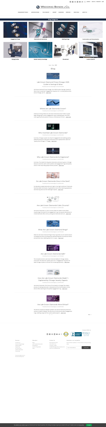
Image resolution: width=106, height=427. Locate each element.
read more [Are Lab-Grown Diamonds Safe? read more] (66, 262)
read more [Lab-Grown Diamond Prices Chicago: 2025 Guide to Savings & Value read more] (48, 92)
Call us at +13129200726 (54, 348)
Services (69, 12)
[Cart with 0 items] (103, 1)
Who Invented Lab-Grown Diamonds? (53, 133)
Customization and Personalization (90, 39)
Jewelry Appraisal (19, 349)
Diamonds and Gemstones (40, 39)
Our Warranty (18, 348)
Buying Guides (15, 59)
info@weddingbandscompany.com (57, 346)
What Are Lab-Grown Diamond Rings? (53, 230)
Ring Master (35, 345)
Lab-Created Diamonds (37, 344)
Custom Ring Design (19, 344)
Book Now (77, 12)
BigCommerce (22, 355)
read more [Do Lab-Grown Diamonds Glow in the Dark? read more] (60, 189)
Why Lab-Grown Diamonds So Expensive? (53, 157)
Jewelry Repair (18, 345)
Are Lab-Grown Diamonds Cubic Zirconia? (53, 205)
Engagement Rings (23, 12)
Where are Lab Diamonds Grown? (53, 109)
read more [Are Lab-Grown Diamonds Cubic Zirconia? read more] (68, 213)
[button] (15, 30)
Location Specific (91, 59)
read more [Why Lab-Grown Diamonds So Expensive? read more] (61, 165)
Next (89, 314)
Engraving (17, 346)
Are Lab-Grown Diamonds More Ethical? (53, 304)
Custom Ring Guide (36, 346)
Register (98, 1)
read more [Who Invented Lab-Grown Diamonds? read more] (53, 141)
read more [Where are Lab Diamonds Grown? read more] (68, 117)
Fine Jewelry (46, 12)
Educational (66, 59)
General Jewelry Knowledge (40, 59)
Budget (54, 12)
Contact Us (17, 342)
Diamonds (61, 12)
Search (88, 1)
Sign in (93, 1)
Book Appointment (53, 342)
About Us (85, 12)
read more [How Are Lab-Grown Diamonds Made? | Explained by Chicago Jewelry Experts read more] (64, 288)
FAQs (33, 348)
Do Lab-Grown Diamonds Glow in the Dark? (53, 181)
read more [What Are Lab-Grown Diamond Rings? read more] (60, 238)
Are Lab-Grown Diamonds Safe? (53, 254)
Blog (33, 342)
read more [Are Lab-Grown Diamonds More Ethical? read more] (63, 313)
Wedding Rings (35, 12)
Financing (17, 351)
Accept (88, 425)
